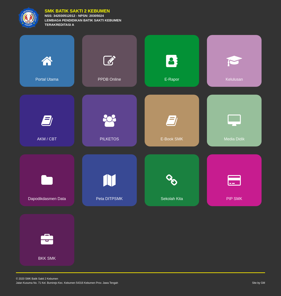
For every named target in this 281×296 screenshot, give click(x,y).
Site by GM (258, 282)
